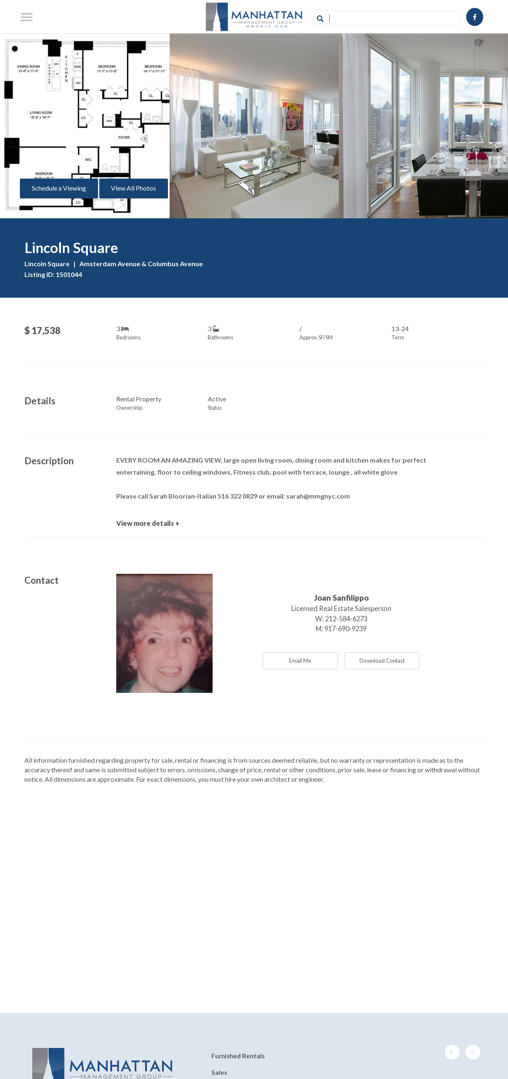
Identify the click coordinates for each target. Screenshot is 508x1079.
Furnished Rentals (238, 1056)
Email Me (300, 660)
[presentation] (26, 103)
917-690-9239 (345, 629)
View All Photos (133, 188)
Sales (219, 1072)
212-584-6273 (346, 619)
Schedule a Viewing (59, 188)
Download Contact (382, 660)
